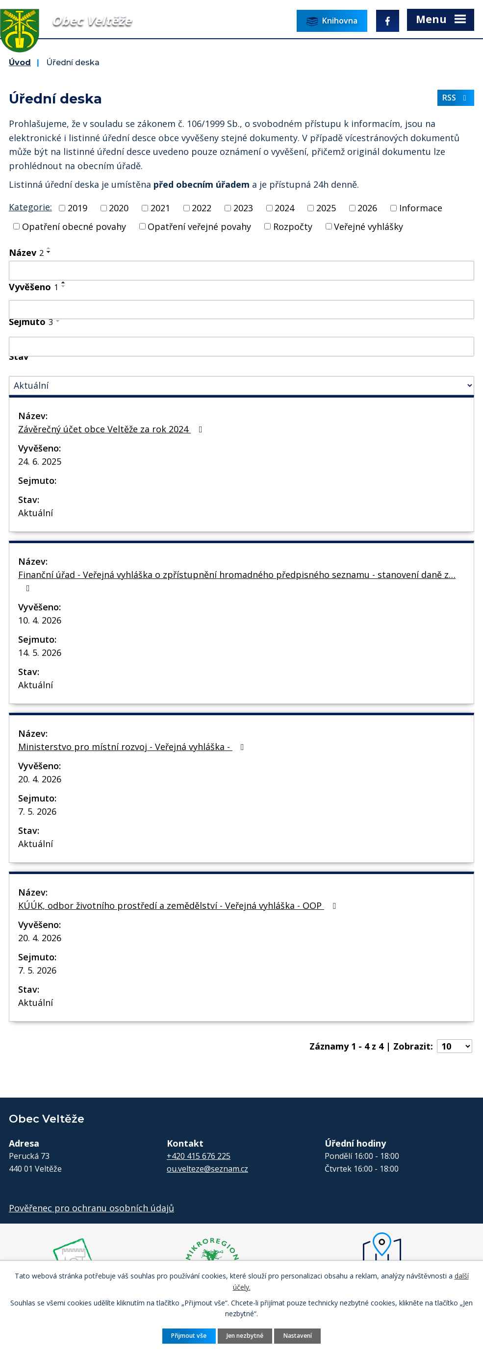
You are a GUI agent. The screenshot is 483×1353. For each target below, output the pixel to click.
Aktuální (35, 513)
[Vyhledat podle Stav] (241, 385)
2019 (77, 208)
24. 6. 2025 (39, 461)
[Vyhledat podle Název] (241, 270)
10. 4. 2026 (39, 620)
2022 (201, 208)
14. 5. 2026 (39, 652)
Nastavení (297, 1335)
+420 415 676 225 (198, 1156)
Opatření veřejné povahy (199, 226)
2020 (118, 208)
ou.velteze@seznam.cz (207, 1168)
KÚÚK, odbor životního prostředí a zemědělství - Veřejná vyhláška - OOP (179, 905)
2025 (326, 208)
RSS (456, 97)
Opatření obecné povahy (74, 226)
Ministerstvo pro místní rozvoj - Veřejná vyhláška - (133, 746)
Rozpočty (292, 226)
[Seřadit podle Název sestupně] (49, 252)
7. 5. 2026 (37, 811)
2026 (367, 208)
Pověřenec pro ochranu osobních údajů (91, 1208)
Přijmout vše (188, 1335)
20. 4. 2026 (39, 779)
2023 (243, 208)
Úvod (20, 62)
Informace (420, 208)
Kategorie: (30, 207)
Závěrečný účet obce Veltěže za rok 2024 (112, 429)
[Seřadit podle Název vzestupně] (49, 248)
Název (26, 252)
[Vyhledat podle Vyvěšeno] (241, 310)
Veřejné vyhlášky (368, 226)
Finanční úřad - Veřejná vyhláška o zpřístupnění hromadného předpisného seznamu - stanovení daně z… (237, 581)
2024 (284, 208)
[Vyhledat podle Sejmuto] (241, 346)
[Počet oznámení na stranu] (454, 1046)
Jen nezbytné (245, 1335)
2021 (160, 208)
